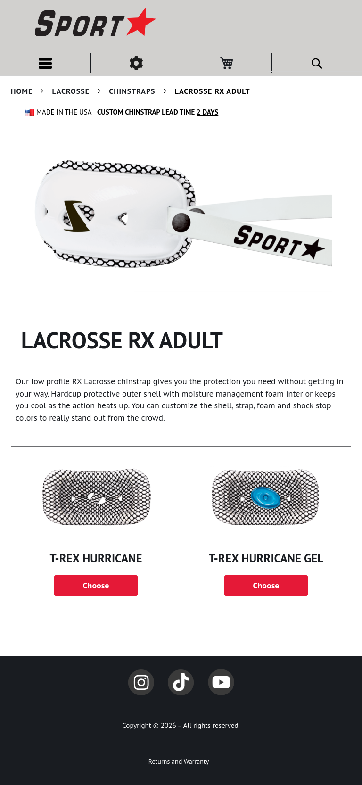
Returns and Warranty (178, 761)
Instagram (141, 682)
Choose (96, 585)
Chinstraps (133, 91)
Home (23, 91)
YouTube (221, 682)
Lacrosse (72, 91)
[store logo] (94, 23)
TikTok (181, 682)
